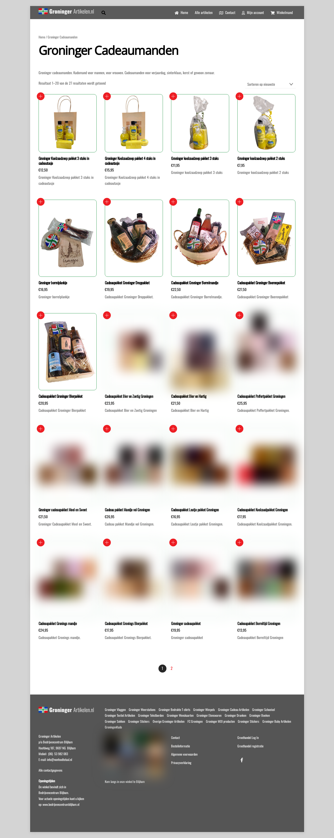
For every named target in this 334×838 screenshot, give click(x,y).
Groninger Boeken (259, 715)
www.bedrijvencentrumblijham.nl (61, 804)
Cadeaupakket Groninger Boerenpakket (261, 282)
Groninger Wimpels (204, 709)
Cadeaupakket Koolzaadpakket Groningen (262, 509)
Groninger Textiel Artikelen (120, 715)
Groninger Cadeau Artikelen (233, 709)
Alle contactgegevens (50, 770)
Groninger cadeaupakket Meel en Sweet (63, 509)
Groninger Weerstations (142, 709)
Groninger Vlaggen (115, 709)
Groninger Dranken (235, 715)
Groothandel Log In (248, 737)
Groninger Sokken (115, 721)
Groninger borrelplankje (53, 282)
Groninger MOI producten (220, 721)
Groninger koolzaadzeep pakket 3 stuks (194, 158)
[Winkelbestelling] (270, 84)
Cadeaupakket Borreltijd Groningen (258, 623)
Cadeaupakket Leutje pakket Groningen (195, 509)
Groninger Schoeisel (263, 709)
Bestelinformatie (180, 746)
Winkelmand (282, 12)
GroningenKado (113, 727)
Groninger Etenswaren (209, 715)
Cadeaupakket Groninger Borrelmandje (194, 282)
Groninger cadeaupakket (186, 623)
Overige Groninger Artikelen (168, 721)
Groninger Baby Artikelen (276, 721)
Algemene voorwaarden (184, 754)
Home (181, 12)
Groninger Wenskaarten (180, 715)
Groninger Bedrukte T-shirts (174, 709)
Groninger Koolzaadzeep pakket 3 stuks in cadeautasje (64, 161)
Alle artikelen (204, 12)
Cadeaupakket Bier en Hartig (188, 396)
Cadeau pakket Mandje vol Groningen (127, 509)
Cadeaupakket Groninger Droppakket (127, 282)
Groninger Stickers (138, 721)
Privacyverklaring (181, 762)
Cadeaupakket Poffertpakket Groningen (261, 396)
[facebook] (241, 758)
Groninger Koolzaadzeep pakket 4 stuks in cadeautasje (130, 161)
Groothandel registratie (250, 746)
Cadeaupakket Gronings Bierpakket (126, 623)
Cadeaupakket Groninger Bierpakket (60, 396)
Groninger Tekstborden (151, 715)
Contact (227, 12)
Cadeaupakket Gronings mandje (58, 623)
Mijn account (253, 12)
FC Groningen (195, 721)
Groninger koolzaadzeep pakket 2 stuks (261, 158)
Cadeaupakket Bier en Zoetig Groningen (129, 396)
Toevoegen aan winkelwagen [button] (41, 96)
